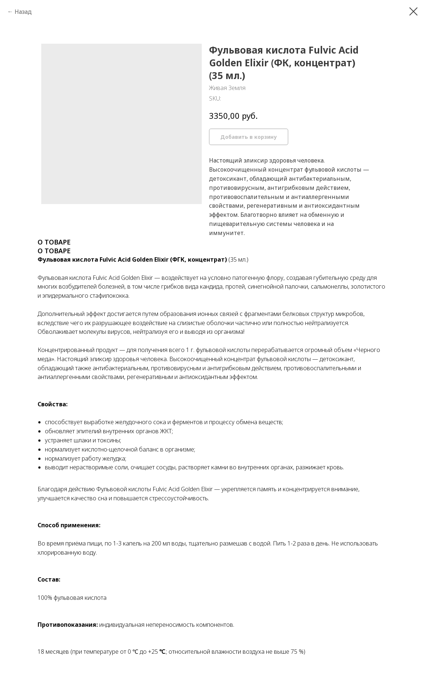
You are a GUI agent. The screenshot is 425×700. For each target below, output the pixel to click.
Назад (23, 12)
